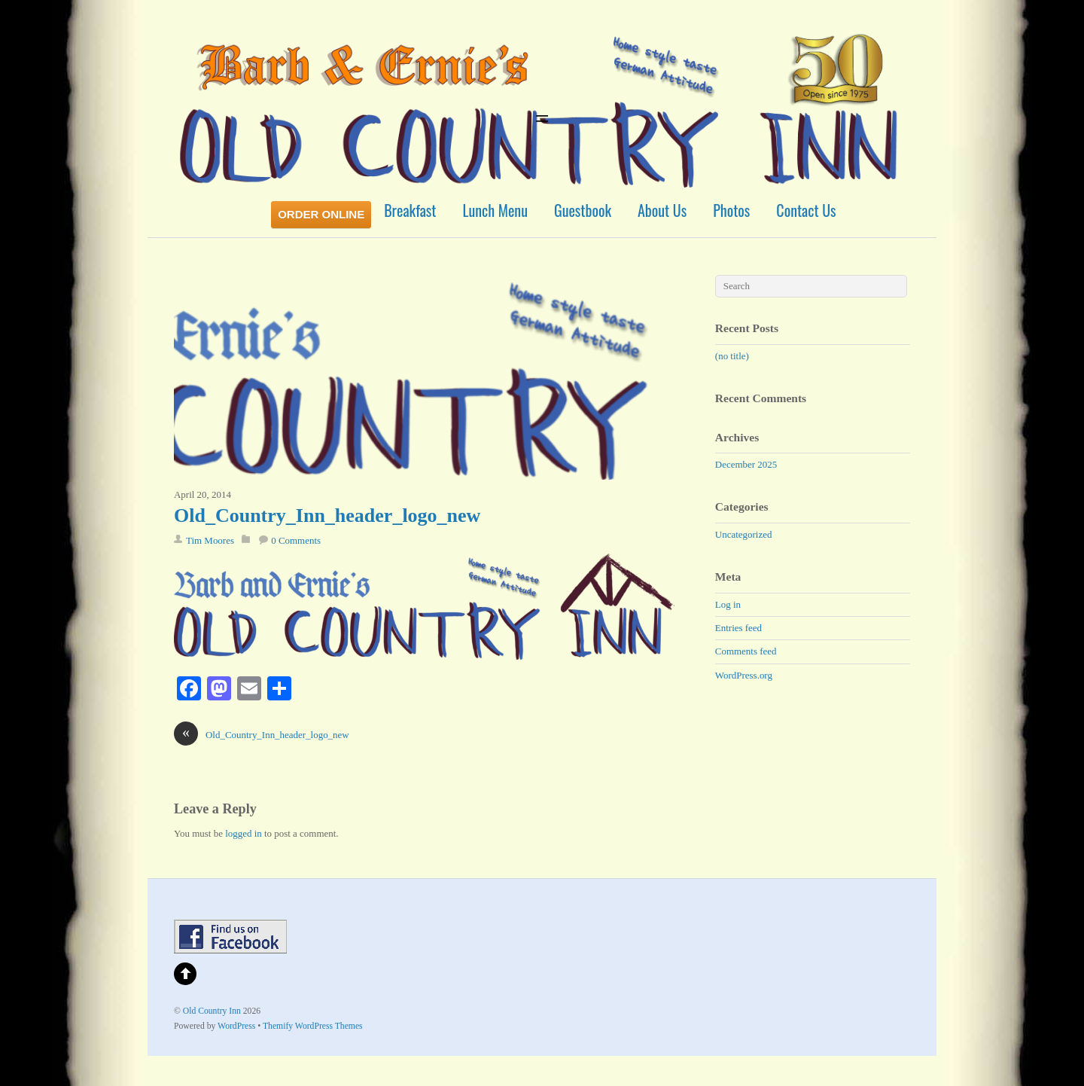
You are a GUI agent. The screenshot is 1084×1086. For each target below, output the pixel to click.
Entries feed (738, 627)
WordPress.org (743, 675)
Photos (731, 210)
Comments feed (746, 651)
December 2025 (746, 464)
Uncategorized (743, 534)
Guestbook (582, 210)
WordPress (236, 1026)
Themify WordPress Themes (313, 1026)
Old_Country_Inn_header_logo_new (327, 515)
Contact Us (806, 210)
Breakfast (410, 210)
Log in (728, 604)
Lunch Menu (495, 210)
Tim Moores (210, 540)
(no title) (732, 355)
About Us (662, 210)
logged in (243, 833)
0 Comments (296, 540)
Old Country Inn (212, 1011)
